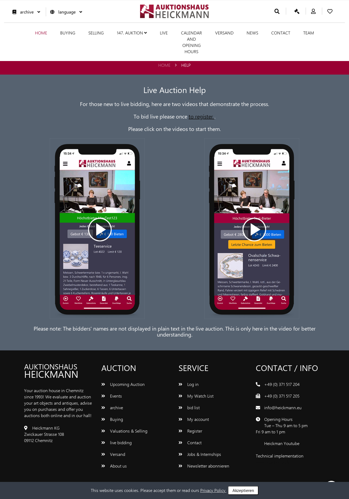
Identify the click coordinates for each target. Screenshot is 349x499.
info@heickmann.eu (283, 407)
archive (25, 12)
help (186, 65)
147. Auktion (132, 33)
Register (190, 431)
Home (41, 33)
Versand (224, 33)
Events (111, 396)
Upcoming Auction (123, 384)
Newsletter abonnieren (204, 466)
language (64, 12)
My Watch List (196, 396)
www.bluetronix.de (273, 462)
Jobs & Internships (200, 454)
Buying (67, 33)
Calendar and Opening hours (191, 42)
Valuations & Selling (124, 431)
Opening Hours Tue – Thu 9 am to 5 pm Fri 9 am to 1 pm (282, 425)
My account (194, 419)
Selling (96, 33)
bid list (189, 407)
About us (114, 466)
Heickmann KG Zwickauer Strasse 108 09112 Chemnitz (44, 434)
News (252, 33)
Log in (189, 384)
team (308, 33)
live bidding (116, 442)
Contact (280, 33)
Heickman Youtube (281, 443)
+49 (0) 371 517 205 (281, 396)
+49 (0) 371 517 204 (282, 384)
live (164, 33)
